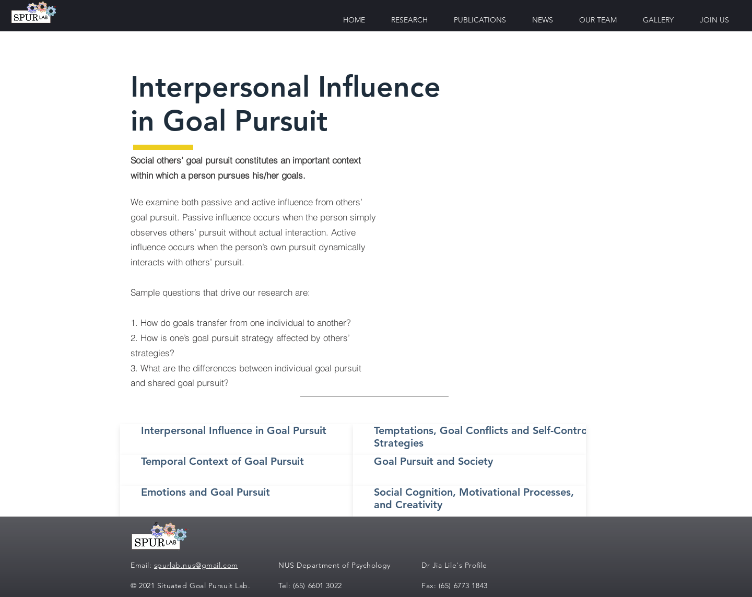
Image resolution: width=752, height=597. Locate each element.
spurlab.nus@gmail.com (196, 565)
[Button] (238, 439)
